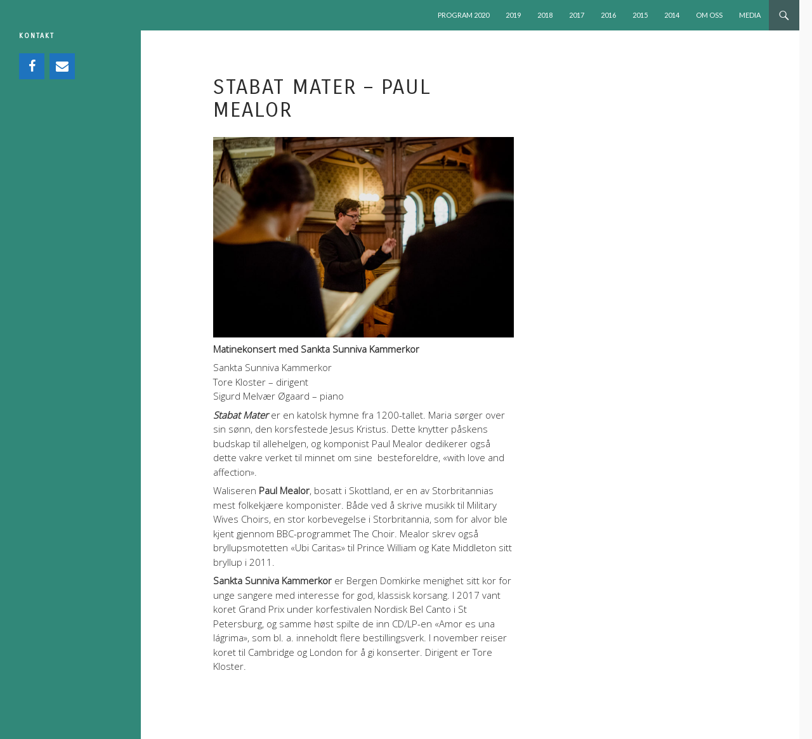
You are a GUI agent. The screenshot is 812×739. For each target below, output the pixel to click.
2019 (513, 15)
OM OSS (709, 15)
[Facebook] (31, 66)
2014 (671, 15)
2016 (608, 15)
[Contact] (62, 66)
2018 (545, 15)
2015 (640, 15)
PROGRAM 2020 (463, 15)
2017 (576, 15)
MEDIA (750, 15)
